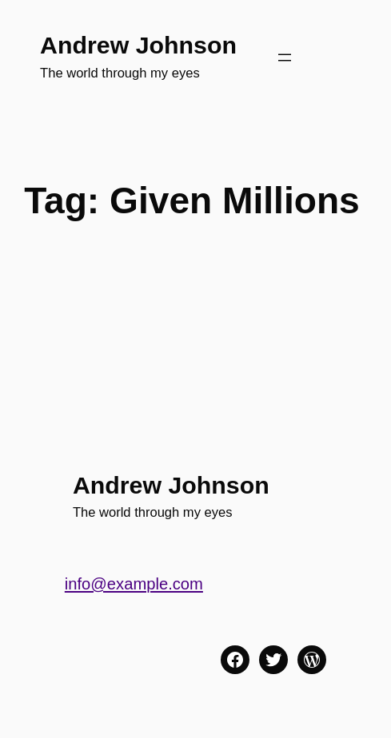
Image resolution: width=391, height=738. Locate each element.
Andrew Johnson (138, 45)
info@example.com (134, 584)
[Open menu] (284, 57)
